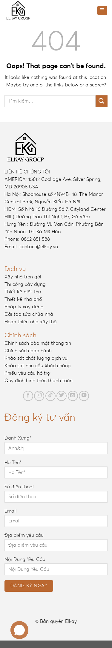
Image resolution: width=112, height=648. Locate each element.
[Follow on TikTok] (50, 396)
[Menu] (102, 11)
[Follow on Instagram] (39, 396)
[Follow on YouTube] (84, 396)
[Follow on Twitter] (61, 396)
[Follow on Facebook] (28, 396)
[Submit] (102, 101)
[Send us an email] (73, 396)
